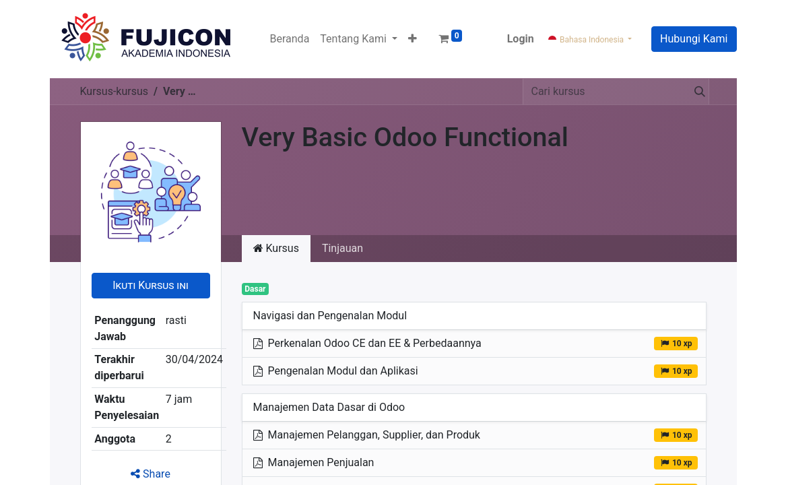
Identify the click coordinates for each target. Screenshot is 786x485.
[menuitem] (290, 39)
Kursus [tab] (276, 248)
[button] (412, 39)
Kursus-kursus (114, 91)
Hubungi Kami (693, 38)
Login (520, 38)
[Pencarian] (697, 91)
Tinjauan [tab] (342, 248)
